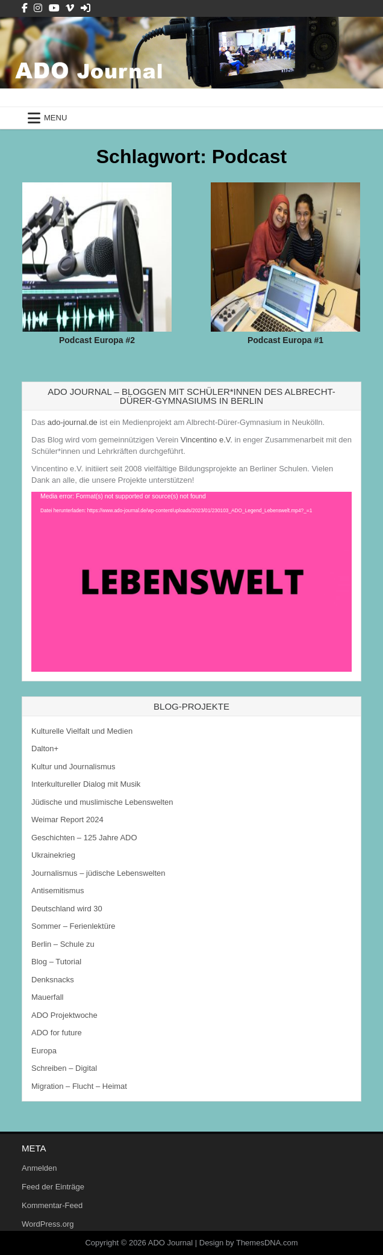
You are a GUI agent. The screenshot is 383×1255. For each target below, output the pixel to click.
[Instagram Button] (38, 8)
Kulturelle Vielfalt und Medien (81, 731)
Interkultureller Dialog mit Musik (85, 784)
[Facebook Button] (25, 8)
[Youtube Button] (54, 8)
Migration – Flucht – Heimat (79, 1086)
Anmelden (39, 1168)
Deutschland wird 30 (66, 908)
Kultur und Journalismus (73, 766)
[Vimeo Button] (70, 8)
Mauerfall (47, 997)
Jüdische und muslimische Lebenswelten (102, 802)
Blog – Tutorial (56, 961)
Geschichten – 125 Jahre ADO (84, 837)
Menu (55, 117)
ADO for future (56, 1032)
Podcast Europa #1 (285, 340)
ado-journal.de (73, 422)
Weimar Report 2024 (67, 819)
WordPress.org (47, 1224)
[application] (191, 582)
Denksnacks (52, 979)
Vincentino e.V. (206, 439)
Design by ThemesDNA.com (248, 1242)
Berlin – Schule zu (63, 944)
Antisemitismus (57, 890)
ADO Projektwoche (64, 1015)
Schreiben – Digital (64, 1068)
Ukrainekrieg (53, 855)
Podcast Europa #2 (97, 340)
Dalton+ (44, 748)
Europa (44, 1050)
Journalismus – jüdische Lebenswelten (98, 873)
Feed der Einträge (53, 1186)
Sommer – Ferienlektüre (73, 926)
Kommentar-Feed (52, 1205)
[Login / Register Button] (85, 8)
